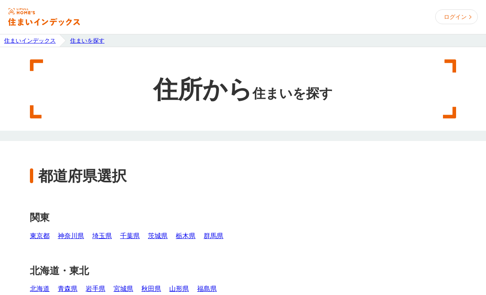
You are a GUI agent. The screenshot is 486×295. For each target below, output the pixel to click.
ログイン (455, 17)
